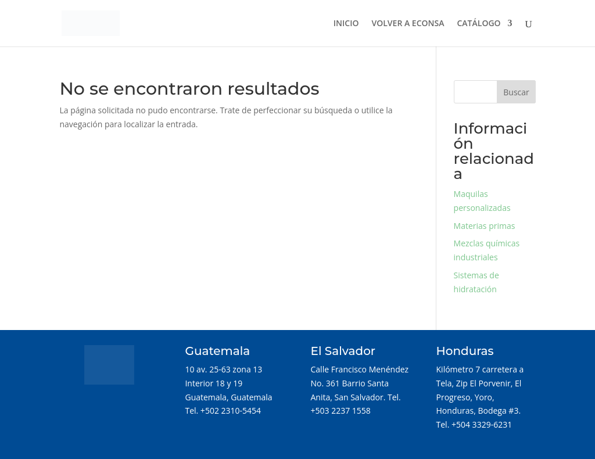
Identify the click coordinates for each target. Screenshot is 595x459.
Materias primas (484, 225)
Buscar (516, 92)
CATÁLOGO (478, 23)
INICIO (346, 23)
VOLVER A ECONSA (408, 23)
